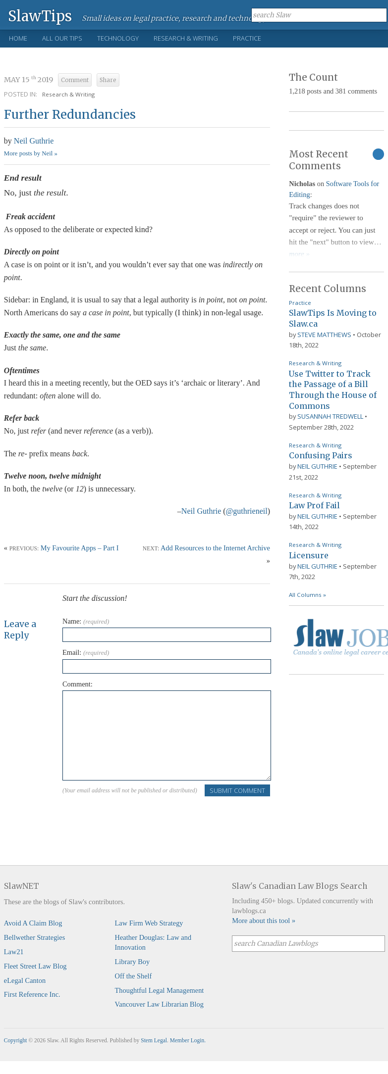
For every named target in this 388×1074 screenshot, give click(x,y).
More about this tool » (263, 921)
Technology (118, 38)
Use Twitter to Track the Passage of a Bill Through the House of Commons (333, 390)
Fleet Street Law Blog (35, 966)
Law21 (14, 952)
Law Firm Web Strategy (149, 923)
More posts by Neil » (30, 153)
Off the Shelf (133, 976)
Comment (75, 80)
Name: (85, 621)
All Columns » (307, 594)
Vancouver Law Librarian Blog (159, 1004)
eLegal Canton (25, 980)
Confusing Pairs (320, 455)
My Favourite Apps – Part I (80, 548)
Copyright (15, 1040)
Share (108, 80)
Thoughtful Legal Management (159, 990)
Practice (247, 38)
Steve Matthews (324, 334)
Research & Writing (186, 38)
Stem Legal (154, 1040)
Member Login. (188, 1040)
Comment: (77, 684)
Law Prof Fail (314, 505)
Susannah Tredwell (330, 416)
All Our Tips (62, 38)
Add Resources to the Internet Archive (215, 548)
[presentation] (137, 816)
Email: (85, 652)
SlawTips (40, 15)
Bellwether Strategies (34, 937)
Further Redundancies (70, 114)
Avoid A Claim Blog (33, 923)
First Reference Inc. (32, 994)
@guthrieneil (247, 511)
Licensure (309, 555)
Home (18, 38)
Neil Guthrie (34, 141)
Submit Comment (237, 790)
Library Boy (132, 962)
